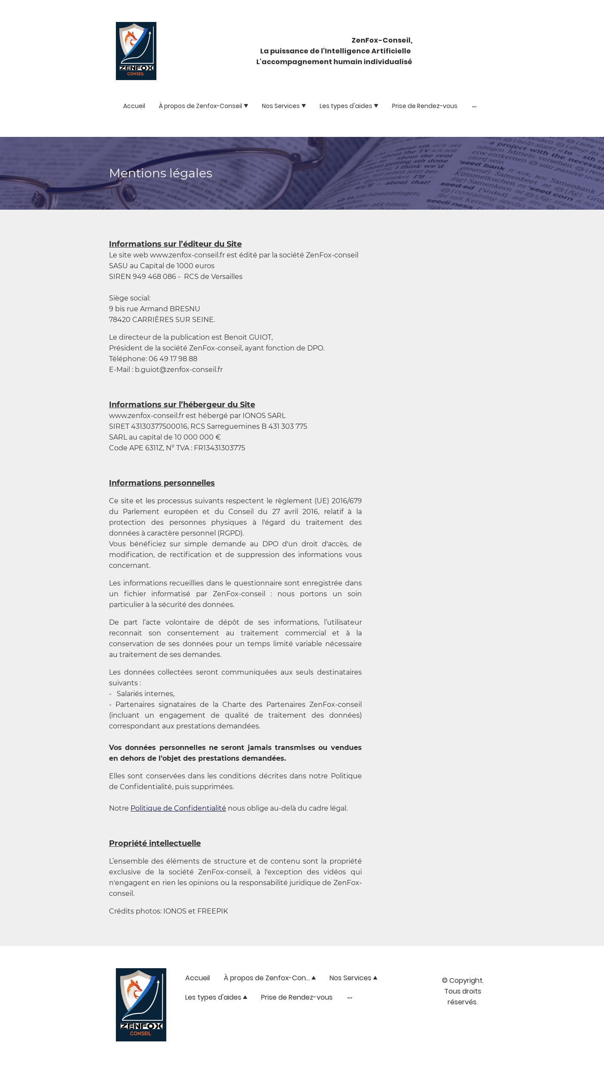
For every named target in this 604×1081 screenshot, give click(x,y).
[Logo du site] (136, 51)
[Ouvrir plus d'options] (474, 106)
